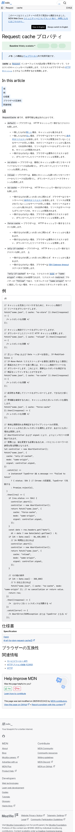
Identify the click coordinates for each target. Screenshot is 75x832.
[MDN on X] (12, 736)
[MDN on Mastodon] (17, 736)
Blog (4, 753)
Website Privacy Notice (31, 815)
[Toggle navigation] (70, 3)
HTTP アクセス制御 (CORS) (20, 664)
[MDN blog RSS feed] (21, 736)
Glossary (6, 801)
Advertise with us (10, 762)
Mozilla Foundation (57, 825)
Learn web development (13, 788)
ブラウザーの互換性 (12, 100)
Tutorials (6, 797)
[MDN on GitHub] (3, 736)
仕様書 (6, 96)
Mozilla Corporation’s (16, 825)
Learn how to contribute (15, 693)
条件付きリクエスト (33, 200)
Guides (5, 792)
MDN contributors (59, 701)
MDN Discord (44, 762)
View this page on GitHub (15, 704)
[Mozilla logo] (10, 815)
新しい (29, 132)
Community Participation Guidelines (47, 819)
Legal (23, 819)
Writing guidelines (45, 757)
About (5, 748)
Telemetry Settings (55, 815)
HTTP (10, 668)
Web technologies (10, 783)
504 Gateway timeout (59, 264)
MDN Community (45, 748)
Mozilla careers (9, 757)
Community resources (48, 753)
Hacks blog (7, 806)
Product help (8, 771)
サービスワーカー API (17, 661)
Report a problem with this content (47, 704)
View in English (38, 27)
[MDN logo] (7, 724)
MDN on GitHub (45, 766)
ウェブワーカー (31, 56)
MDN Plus (6, 766)
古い (28, 135)
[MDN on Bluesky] (8, 736)
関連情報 (7, 104)
